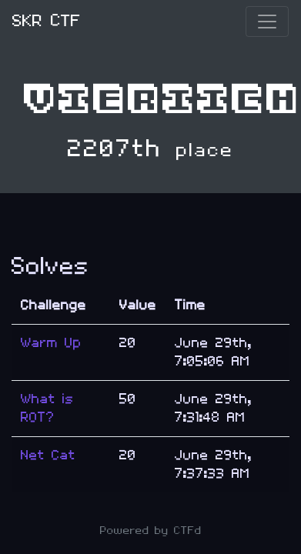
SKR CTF (46, 21)
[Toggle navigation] (267, 21)
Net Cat (48, 455)
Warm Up (51, 342)
